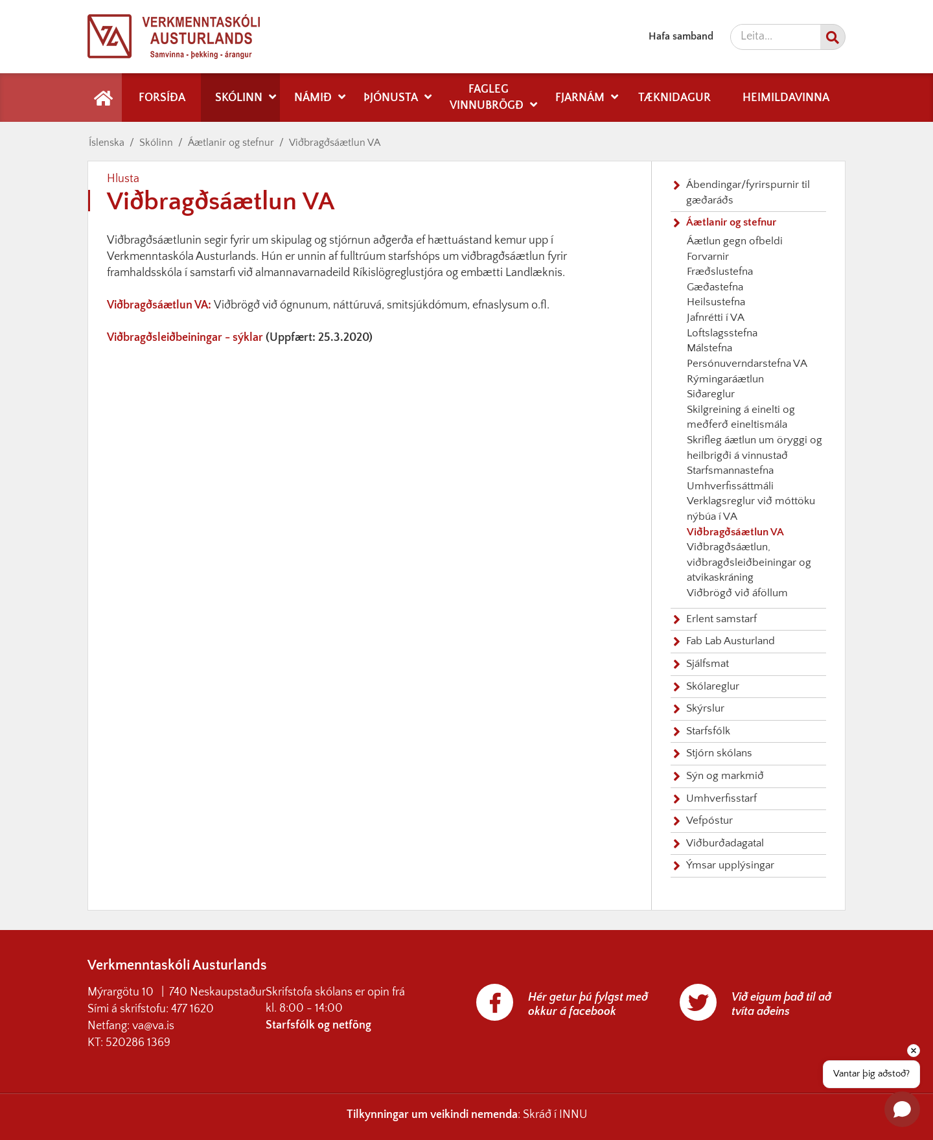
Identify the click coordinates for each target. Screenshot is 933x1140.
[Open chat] (902, 1109)
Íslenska (106, 142)
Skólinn (156, 142)
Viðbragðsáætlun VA (334, 142)
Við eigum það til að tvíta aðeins (781, 1004)
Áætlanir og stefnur (231, 142)
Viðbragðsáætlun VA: (160, 305)
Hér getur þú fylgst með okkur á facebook (588, 1004)
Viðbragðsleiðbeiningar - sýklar (185, 337)
